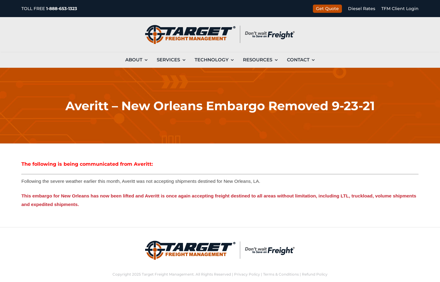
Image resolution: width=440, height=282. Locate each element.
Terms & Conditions (281, 274)
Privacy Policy (247, 274)
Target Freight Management (168, 274)
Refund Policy (315, 274)
